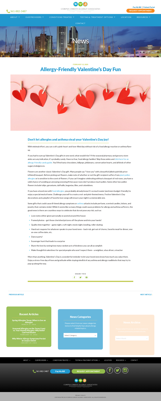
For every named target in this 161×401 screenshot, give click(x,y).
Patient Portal (149, 7)
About (15, 17)
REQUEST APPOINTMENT (140, 10)
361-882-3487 (41, 371)
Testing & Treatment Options (98, 17)
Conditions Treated (62, 17)
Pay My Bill (137, 7)
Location (126, 17)
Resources (144, 17)
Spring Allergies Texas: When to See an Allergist (29, 328)
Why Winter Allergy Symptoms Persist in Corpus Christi (29, 346)
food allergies (58, 191)
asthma (80, 203)
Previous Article (16, 294)
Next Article (146, 294)
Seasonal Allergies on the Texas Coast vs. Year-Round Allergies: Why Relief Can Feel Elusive (28, 337)
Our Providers (34, 17)
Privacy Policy (80, 395)
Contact (80, 23)
